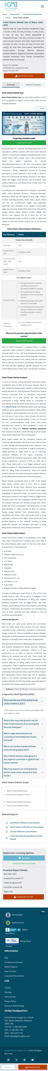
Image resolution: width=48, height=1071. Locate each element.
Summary (11, 84)
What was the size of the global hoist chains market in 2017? (24, 701)
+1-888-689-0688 (19, 1026)
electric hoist (11, 407)
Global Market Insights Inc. (15, 1050)
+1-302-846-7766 (16, 1030)
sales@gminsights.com (20, 1036)
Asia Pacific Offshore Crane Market (25, 822)
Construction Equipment (32, 14)
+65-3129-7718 (16, 1033)
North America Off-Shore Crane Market (27, 827)
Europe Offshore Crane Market (23, 831)
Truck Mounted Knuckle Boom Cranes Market (26, 837)
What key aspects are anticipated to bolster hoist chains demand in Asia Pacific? (24, 772)
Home (4, 14)
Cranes (7, 17)
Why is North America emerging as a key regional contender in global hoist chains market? (24, 759)
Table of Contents (33, 84)
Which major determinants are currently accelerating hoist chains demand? (24, 737)
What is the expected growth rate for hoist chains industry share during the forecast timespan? (24, 724)
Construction (15, 14)
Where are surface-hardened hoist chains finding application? (24, 748)
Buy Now (24, 858)
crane (28, 602)
